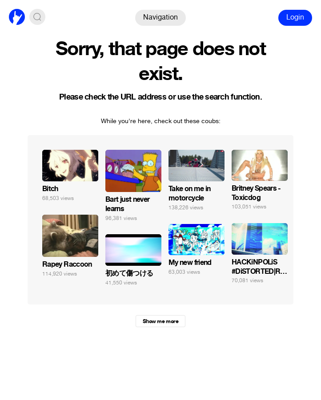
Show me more (160, 321)
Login (295, 17)
